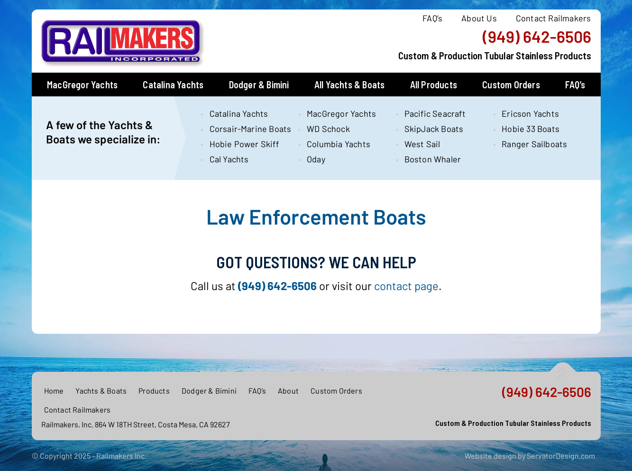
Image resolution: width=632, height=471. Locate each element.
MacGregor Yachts (82, 84)
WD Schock (328, 128)
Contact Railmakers (553, 18)
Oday (316, 159)
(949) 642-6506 (537, 36)
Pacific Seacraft (435, 113)
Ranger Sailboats (534, 144)
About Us (479, 18)
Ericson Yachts (530, 113)
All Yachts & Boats (349, 84)
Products (154, 390)
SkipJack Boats (434, 128)
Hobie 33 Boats (530, 128)
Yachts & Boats (101, 390)
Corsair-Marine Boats (246, 128)
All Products (433, 84)
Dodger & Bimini (259, 84)
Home (54, 390)
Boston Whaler (432, 159)
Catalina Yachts (173, 84)
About (288, 390)
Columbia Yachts (338, 144)
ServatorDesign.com (561, 455)
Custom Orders (511, 84)
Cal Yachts (229, 159)
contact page (406, 285)
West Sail (422, 144)
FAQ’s (432, 18)
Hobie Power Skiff (244, 144)
